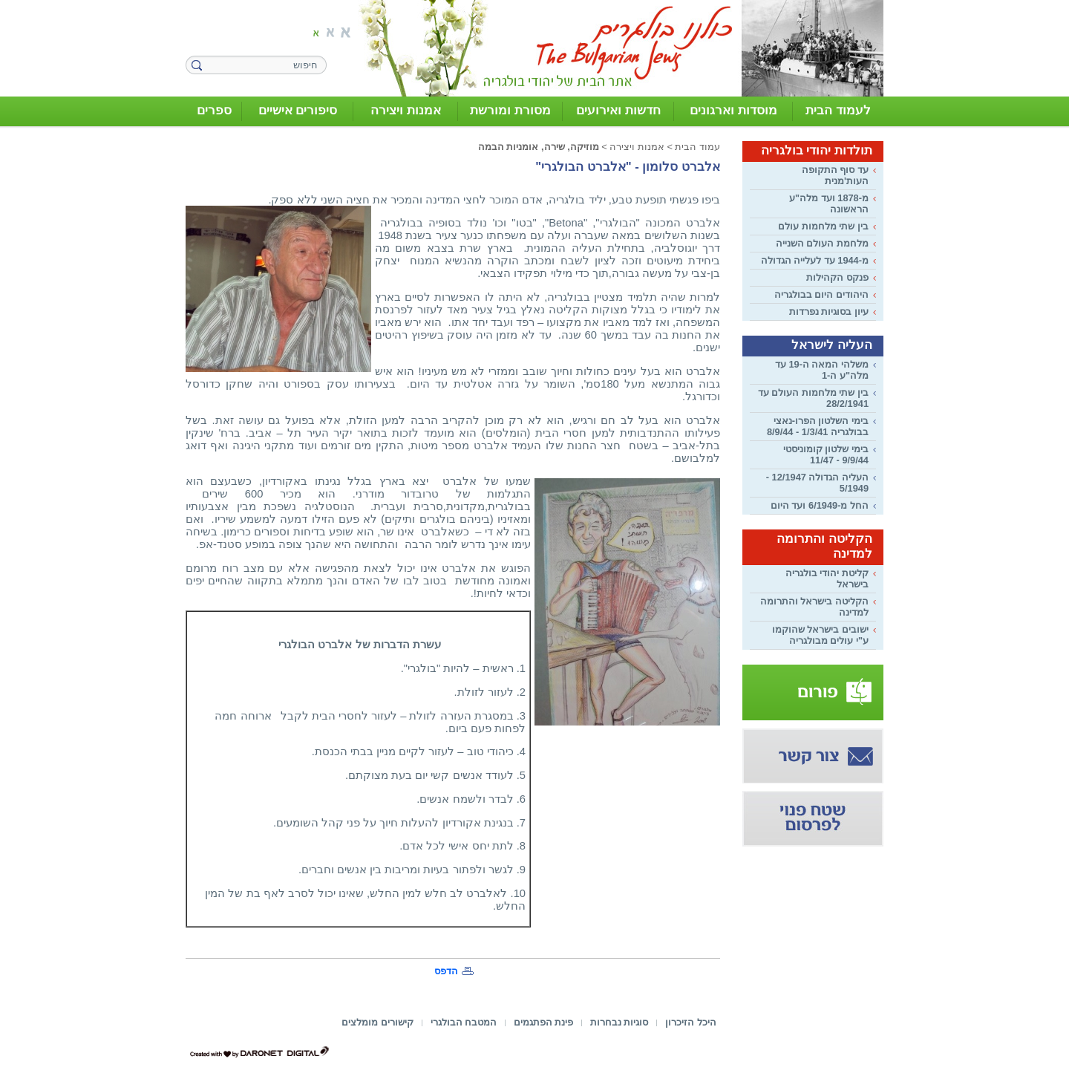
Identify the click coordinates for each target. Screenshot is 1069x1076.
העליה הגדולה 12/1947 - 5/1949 (817, 483)
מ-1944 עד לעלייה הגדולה (815, 260)
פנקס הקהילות (837, 277)
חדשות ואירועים (618, 110)
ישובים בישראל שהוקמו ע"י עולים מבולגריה (820, 635)
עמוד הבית (697, 146)
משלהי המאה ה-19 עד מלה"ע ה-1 (822, 370)
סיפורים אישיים (298, 110)
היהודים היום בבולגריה (821, 294)
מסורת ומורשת (510, 110)
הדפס (446, 970)
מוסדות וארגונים (733, 110)
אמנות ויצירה (405, 110)
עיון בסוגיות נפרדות (829, 311)
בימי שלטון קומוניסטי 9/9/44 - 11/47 (826, 454)
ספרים (214, 110)
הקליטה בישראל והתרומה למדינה (814, 607)
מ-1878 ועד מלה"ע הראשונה (829, 203)
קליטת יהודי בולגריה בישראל (827, 578)
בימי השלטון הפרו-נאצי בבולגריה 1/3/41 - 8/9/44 (818, 426)
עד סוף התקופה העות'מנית (835, 175)
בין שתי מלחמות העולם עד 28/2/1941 (813, 398)
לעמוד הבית (838, 110)
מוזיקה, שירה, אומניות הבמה (538, 146)
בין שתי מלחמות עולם (823, 226)
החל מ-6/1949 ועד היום (820, 505)
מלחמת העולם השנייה (822, 243)
